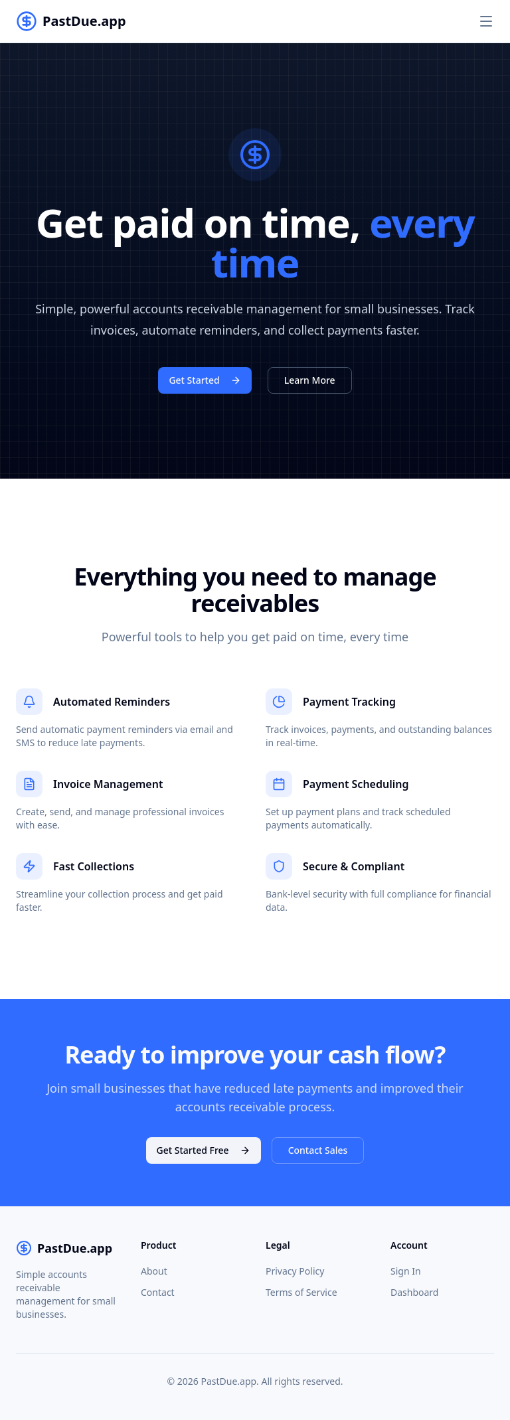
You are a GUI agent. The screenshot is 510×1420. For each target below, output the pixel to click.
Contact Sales (318, 1150)
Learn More (309, 380)
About (154, 1271)
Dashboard (414, 1292)
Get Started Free (203, 1150)
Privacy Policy (295, 1271)
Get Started (204, 380)
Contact (158, 1292)
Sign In (405, 1271)
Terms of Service (301, 1292)
